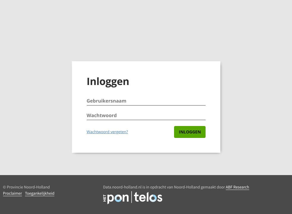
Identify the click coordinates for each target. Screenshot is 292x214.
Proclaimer (12, 193)
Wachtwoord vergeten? (107, 131)
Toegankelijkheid (39, 193)
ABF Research (237, 187)
